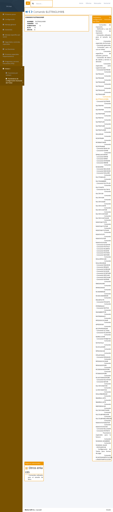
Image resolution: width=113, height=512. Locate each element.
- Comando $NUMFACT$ (103, 311)
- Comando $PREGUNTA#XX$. (103, 158)
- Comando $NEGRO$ (103, 273)
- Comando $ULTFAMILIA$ (103, 182)
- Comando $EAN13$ (103, 153)
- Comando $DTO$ (102, 402)
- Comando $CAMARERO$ (103, 303)
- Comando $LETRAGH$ (103, 77)
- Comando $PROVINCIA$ (103, 366)
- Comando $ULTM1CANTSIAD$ (103, 225)
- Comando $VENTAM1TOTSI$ (103, 233)
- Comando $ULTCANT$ (103, 195)
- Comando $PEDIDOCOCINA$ (103, 332)
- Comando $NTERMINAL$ (103, 327)
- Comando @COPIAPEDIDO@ (103, 340)
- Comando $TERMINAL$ (103, 317)
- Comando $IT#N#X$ (103, 165)
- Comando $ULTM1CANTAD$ (103, 221)
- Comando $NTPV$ (102, 320)
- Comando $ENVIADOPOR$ (103, 383)
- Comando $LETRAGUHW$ (103, 102)
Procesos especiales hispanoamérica (12, 55)
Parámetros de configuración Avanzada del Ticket (14, 81)
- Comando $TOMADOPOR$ (103, 391)
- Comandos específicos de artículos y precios (103, 58)
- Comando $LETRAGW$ (103, 81)
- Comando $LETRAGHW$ (103, 85)
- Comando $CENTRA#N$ (103, 149)
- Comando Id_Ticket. (103, 343)
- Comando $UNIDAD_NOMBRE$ (103, 462)
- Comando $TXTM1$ (103, 453)
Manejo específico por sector (12, 36)
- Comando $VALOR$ (103, 179)
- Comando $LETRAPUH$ (103, 125)
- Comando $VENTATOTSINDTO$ (103, 442)
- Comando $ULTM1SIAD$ (103, 209)
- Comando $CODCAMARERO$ (103, 307)
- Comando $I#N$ (102, 163)
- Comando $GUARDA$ (103, 137)
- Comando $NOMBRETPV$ (103, 323)
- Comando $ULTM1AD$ (103, 205)
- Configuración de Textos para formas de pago (103, 474)
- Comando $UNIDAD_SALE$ (103, 467)
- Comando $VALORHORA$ (103, 270)
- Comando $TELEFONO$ (103, 370)
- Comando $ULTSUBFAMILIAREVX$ (104, 438)
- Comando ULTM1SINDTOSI (103, 409)
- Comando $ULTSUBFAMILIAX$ (103, 434)
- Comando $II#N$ (102, 161)
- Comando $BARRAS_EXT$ (103, 422)
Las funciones (12, 49)
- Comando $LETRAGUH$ (103, 93)
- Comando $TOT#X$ (103, 261)
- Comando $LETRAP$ (103, 106)
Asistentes (12, 30)
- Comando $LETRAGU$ (103, 89)
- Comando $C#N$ (102, 155)
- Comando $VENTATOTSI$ (103, 246)
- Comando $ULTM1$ (103, 198)
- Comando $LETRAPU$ (103, 121)
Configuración (12, 19)
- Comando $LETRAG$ (103, 74)
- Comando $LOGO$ (103, 279)
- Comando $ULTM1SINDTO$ (103, 405)
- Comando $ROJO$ (102, 275)
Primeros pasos (12, 14)
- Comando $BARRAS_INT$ (103, 417)
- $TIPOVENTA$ (101, 470)
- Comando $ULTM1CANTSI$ (103, 217)
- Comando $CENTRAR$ (103, 141)
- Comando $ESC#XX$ (103, 173)
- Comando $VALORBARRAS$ (103, 413)
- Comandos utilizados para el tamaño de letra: (103, 37)
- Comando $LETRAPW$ (103, 113)
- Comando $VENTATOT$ (103, 242)
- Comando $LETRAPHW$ (103, 117)
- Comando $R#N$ (102, 167)
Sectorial (107, 3)
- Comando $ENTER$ (103, 263)
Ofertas (88, 3)
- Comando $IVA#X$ (102, 259)
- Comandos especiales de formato (103, 43)
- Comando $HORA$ (103, 292)
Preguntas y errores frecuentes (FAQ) (12, 63)
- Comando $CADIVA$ (103, 253)
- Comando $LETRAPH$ (103, 109)
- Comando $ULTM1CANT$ (103, 213)
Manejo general (12, 25)
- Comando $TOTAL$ (103, 255)
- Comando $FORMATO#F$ (103, 145)
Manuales (97, 3)
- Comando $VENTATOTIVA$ (103, 250)
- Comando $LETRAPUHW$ (103, 133)
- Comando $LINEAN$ (103, 277)
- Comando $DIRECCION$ (103, 350)
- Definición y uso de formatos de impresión (103, 31)
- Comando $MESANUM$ (103, 295)
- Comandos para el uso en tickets (103, 52)
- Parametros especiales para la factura (103, 457)
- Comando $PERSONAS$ (103, 299)
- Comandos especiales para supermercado (103, 70)
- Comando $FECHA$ (103, 286)
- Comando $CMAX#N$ (103, 170)
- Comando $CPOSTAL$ (103, 358)
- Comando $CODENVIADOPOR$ (103, 387)
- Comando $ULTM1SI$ (103, 201)
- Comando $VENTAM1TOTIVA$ (103, 238)
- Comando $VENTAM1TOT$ (103, 229)
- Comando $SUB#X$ (103, 257)
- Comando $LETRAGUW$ (103, 97)
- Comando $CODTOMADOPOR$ (103, 395)
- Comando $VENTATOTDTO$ (103, 446)
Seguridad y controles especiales (12, 43)
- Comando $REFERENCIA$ (103, 426)
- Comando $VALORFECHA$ (103, 266)
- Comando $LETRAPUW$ (103, 129)
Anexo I (12, 69)
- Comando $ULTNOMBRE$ (103, 186)
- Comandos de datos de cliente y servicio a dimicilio (103, 64)
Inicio (81, 3)
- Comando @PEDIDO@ (103, 336)
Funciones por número (14, 74)
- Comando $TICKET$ (103, 314)
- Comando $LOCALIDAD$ (103, 362)
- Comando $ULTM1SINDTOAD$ (103, 430)
